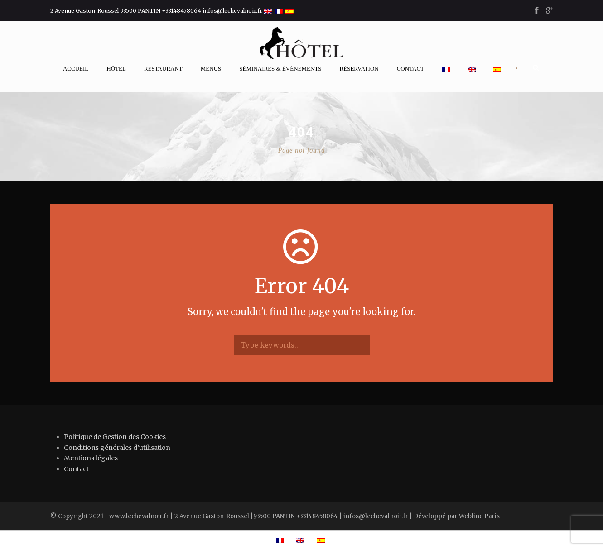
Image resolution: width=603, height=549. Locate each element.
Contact (410, 68)
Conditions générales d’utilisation (117, 448)
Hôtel (116, 68)
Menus (211, 68)
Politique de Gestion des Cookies (115, 437)
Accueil (75, 68)
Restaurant (163, 68)
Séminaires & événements (280, 68)
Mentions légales (91, 458)
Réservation (359, 68)
